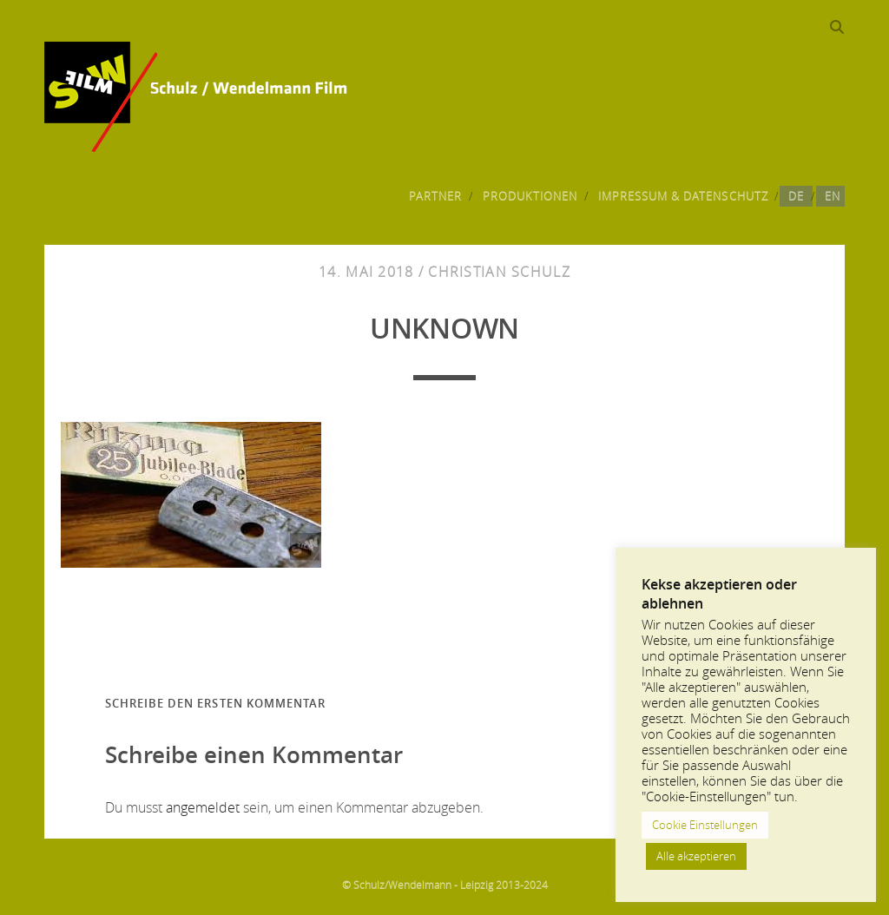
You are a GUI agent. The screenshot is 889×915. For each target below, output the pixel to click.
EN (832, 196)
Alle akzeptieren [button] (696, 856)
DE (796, 196)
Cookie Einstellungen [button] (705, 825)
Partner (435, 196)
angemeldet (203, 807)
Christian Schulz (499, 271)
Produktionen (530, 196)
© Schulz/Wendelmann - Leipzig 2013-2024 (445, 885)
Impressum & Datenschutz (683, 196)
